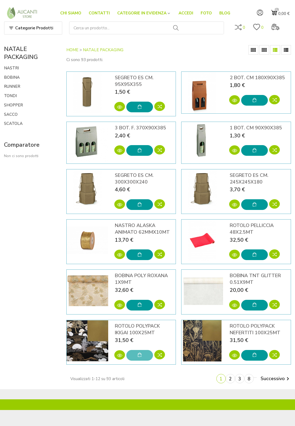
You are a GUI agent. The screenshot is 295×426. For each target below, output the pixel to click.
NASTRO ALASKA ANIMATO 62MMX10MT (142, 228)
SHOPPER (13, 105)
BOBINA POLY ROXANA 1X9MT (141, 278)
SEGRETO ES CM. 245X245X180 (249, 178)
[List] (286, 50)
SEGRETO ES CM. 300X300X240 (134, 178)
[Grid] (253, 50)
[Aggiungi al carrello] (139, 107)
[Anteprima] (119, 106)
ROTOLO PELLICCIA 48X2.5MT (252, 228)
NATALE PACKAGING (21, 53)
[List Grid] (275, 50)
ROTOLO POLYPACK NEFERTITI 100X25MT (255, 329)
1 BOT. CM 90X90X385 (256, 128)
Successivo (276, 378)
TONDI (10, 95)
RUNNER (12, 86)
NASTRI (11, 68)
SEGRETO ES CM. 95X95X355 (134, 80)
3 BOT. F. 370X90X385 (140, 128)
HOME (72, 50)
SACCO (11, 114)
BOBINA (12, 77)
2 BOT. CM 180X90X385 (257, 77)
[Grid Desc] (264, 50)
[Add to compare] (159, 107)
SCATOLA (13, 123)
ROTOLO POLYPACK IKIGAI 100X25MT (137, 329)
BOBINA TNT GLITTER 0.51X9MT (255, 278)
